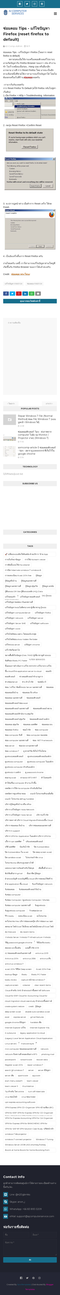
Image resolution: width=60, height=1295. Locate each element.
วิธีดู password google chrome (18, 942)
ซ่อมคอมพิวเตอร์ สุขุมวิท (15, 719)
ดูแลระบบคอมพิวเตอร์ (14, 756)
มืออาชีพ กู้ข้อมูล (33, 873)
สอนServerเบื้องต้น (13, 948)
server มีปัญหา (44, 1070)
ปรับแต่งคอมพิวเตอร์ (34, 841)
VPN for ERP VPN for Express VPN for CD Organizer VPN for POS (29, 1113)
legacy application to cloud (32, 1033)
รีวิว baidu (9, 916)
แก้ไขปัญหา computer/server (18, 612)
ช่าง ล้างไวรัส (27, 682)
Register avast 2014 (14, 1065)
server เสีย (9, 1075)
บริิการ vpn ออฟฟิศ (13, 841)
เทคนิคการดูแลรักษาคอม (15, 793)
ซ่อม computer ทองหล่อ (37, 735)
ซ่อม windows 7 (12, 751)
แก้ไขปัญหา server (35, 618)
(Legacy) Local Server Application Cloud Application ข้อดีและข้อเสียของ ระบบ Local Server (29, 1039)
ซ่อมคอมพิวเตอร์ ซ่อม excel (16, 703)
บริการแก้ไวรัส (42, 815)
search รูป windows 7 (14, 1070)
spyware (36, 1075)
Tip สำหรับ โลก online (14, 1091)
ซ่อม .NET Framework (42, 740)
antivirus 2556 (29, 958)
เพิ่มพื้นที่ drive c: (45, 868)
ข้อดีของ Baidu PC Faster (16, 660)
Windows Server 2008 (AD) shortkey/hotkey (25, 1144)
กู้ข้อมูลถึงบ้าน (11, 581)
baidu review (11, 980)
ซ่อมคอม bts (47, 724)
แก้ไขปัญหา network (14, 618)
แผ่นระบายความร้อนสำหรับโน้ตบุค (19, 868)
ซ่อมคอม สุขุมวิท (12, 724)
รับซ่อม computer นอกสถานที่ (18, 905)
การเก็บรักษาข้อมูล (12, 559)
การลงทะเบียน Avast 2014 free (18, 575)
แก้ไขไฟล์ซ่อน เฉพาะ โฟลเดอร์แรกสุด (20, 634)
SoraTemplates (24, 1284)
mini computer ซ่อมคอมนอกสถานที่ (20, 1049)
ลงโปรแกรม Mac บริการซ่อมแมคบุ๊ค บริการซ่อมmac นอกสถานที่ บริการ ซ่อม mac (29, 922)
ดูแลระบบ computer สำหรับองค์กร (20, 767)
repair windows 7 (35, 1065)
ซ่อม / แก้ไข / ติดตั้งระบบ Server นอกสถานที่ (23, 687)
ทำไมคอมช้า (46, 777)
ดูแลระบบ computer (14, 761)
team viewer (32, 1081)
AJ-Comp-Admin (13, 46)
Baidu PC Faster (38, 974)
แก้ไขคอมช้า (10, 597)
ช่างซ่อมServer (11, 682)
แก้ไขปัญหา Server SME (15, 623)
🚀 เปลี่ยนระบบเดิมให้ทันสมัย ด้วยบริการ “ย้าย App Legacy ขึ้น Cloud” (26, 554)
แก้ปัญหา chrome (32, 644)
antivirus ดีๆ (45, 958)
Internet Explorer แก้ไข (15, 1027)
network (44, 1049)
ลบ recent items (27, 932)
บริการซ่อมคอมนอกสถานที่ (40, 825)
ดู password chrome (34, 772)
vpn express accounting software (20, 1102)
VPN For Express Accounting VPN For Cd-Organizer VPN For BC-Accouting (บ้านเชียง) (29, 1118)
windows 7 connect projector (18, 1139)
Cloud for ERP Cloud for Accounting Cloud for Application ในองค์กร (26, 996)
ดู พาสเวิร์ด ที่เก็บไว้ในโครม (34, 751)
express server (20, 1017)
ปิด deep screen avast (42, 852)
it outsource (10, 1033)
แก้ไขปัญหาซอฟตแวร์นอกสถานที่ (19, 602)
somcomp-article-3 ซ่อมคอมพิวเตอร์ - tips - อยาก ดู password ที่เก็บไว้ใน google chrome (37, 450)
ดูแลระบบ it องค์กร (13, 772)
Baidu (24, 974)
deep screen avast (13, 1011)
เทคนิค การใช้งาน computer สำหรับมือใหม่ (23, 788)
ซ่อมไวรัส (27, 730)
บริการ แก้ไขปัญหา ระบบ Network (19, 809)
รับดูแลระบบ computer (15, 910)
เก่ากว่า (49, 404)
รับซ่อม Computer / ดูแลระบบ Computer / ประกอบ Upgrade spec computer (27, 900)
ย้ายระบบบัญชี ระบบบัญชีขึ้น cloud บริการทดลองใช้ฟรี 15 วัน (28, 879)
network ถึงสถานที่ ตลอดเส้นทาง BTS (21, 1054)
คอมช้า (49, 671)
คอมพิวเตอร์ (10, 676)
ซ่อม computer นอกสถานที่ (16, 740)
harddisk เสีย (35, 1022)
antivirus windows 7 (14, 964)
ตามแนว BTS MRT (28, 777)
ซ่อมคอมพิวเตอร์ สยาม (42, 708)
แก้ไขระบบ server (12, 644)
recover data (42, 1059)
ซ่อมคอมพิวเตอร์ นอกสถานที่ (17, 708)
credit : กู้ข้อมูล (35, 1006)
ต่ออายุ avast (10, 777)
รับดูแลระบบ (40, 905)
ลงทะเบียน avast (25, 916)
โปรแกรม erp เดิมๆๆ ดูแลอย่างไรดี (19, 863)
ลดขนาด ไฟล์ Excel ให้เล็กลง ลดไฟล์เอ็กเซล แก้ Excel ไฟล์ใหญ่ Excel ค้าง (29, 927)
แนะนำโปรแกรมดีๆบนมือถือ (41, 793)
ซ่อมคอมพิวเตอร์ (33, 698)
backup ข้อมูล (11, 974)
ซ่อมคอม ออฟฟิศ (30, 724)
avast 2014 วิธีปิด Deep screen (18, 969)
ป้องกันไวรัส (25, 847)
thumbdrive (28, 1086)
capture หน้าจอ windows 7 (33, 980)
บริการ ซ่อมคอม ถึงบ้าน (14, 825)
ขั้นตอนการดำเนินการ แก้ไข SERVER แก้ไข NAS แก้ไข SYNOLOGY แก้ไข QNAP (28, 666)
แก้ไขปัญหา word (12, 628)
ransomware (26, 1059)
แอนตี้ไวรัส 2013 (32, 948)
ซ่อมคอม (50, 687)
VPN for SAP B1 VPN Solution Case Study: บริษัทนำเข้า (29, 1129)
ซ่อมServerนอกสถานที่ (28, 745)
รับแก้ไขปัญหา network (42, 884)
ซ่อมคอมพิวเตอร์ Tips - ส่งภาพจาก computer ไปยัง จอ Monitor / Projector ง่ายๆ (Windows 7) (35, 434)
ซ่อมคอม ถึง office (30, 692)
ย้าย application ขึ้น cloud (16, 884)
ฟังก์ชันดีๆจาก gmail (14, 873)
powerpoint (10, 1059)
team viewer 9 (11, 1086)
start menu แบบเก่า (14, 1081)
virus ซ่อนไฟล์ (11, 1097)
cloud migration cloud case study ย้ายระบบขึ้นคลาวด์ (28, 1001)
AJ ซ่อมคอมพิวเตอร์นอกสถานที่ (18, 953)
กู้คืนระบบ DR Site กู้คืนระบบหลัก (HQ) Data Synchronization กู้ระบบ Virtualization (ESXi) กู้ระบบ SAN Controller (28, 592)
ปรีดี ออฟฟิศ (10, 847)
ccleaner (26, 985)
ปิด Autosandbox (41, 847)
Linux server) (11, 1043)
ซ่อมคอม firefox (34, 284)
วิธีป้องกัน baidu (43, 942)
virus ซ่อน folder (28, 1097)
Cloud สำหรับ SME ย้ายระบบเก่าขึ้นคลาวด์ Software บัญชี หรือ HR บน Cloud (27, 991)
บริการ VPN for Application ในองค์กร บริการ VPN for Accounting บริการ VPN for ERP (28, 836)
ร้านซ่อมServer (35, 910)
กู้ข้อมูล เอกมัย (48, 586)
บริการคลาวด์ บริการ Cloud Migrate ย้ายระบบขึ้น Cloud (29, 820)
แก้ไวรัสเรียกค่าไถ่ (12, 650)
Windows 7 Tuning (44, 1139)
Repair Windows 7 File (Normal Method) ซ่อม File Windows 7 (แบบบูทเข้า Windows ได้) (37, 419)
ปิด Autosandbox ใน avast (16, 852)
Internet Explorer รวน (39, 1027)
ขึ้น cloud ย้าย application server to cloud (23, 671)
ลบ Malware (10, 932)
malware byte (27, 1043)
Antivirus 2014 (11, 958)
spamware (23, 1075)
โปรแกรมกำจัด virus (34, 857)
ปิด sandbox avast (13, 857)
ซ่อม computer (41, 730)
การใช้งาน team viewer (35, 559)
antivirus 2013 (41, 953)
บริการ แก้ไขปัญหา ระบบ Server (18, 815)
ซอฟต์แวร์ (42, 682)
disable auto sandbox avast (37, 1011)
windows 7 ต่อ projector (16, 1134)
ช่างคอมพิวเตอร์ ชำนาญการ (31, 676)
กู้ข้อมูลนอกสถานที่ (28, 581)
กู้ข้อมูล (39, 575)
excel (7, 1017)
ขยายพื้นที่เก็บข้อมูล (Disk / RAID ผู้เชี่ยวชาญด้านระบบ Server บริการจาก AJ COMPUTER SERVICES (28, 656)
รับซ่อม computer (13, 894)
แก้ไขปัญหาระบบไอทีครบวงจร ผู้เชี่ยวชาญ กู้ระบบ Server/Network (25, 608)
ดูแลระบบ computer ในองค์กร (40, 761)
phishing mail (47, 1054)
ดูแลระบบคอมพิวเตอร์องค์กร (39, 756)
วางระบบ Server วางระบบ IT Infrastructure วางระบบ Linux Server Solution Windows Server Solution (28, 938)
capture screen (11, 985)
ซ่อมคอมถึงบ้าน (11, 692)
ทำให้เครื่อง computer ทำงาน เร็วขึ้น (20, 783)
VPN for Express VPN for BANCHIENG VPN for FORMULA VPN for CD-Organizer (26, 1124)
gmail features (37, 1017)
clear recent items (43, 985)
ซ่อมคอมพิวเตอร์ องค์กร (39, 719)
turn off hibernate (36, 1091)
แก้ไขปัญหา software (39, 623)
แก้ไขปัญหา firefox (13, 284)
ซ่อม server (10, 745)
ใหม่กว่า (11, 404)
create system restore (14, 1006)
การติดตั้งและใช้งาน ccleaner (17, 565)
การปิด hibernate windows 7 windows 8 (23, 570)
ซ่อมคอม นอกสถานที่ (13, 698)
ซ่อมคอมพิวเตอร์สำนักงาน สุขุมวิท (19, 714)
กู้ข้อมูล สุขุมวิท (31, 586)
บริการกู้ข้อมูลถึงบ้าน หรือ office (18, 804)
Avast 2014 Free (43, 969)
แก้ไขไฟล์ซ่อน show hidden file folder (21, 639)
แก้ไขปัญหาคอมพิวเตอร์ (30, 597)
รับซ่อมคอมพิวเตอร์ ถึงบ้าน (30, 889)
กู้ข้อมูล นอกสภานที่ (13, 586)
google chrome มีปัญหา (15, 1022)
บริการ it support (12, 831)
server (31, 1070)
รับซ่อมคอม (10, 889)
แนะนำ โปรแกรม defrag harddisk (19, 799)
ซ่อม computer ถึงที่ (13, 735)
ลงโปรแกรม (42, 916)
